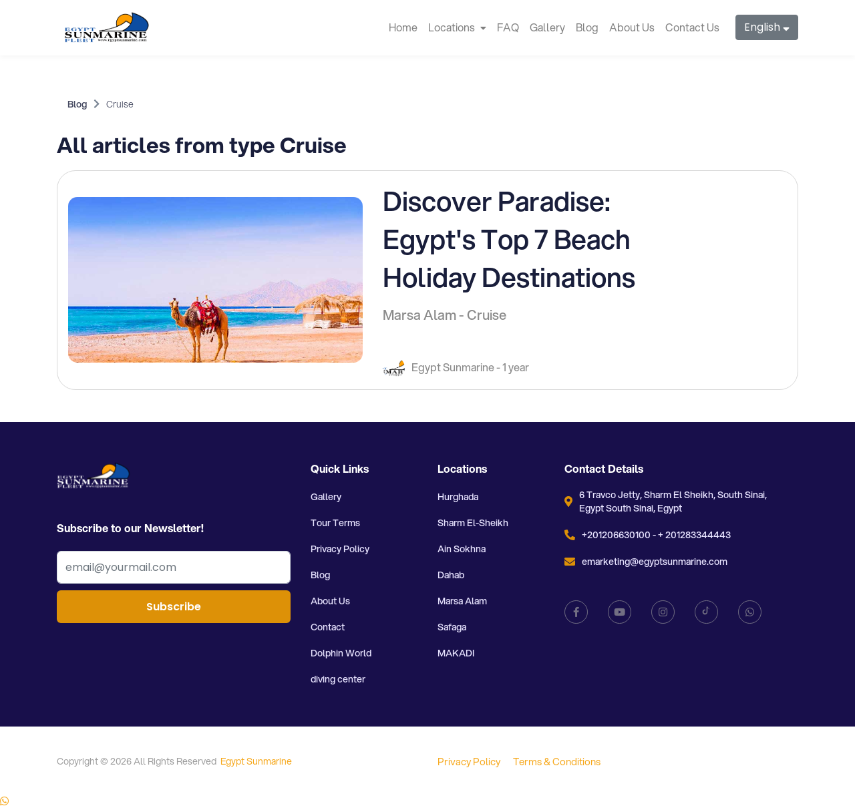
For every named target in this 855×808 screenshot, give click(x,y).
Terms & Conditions (557, 761)
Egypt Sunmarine (256, 761)
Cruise (120, 104)
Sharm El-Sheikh (473, 523)
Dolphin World (341, 653)
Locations (457, 27)
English (767, 27)
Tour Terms (335, 523)
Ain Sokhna (462, 549)
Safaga (452, 627)
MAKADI (456, 653)
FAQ (508, 27)
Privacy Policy (340, 549)
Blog (587, 27)
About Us (632, 27)
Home (403, 27)
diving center (338, 679)
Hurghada (458, 496)
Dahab (451, 575)
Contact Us (692, 27)
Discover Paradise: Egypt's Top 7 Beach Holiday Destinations (509, 239)
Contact (328, 627)
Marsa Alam (462, 601)
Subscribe (173, 606)
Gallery (547, 27)
